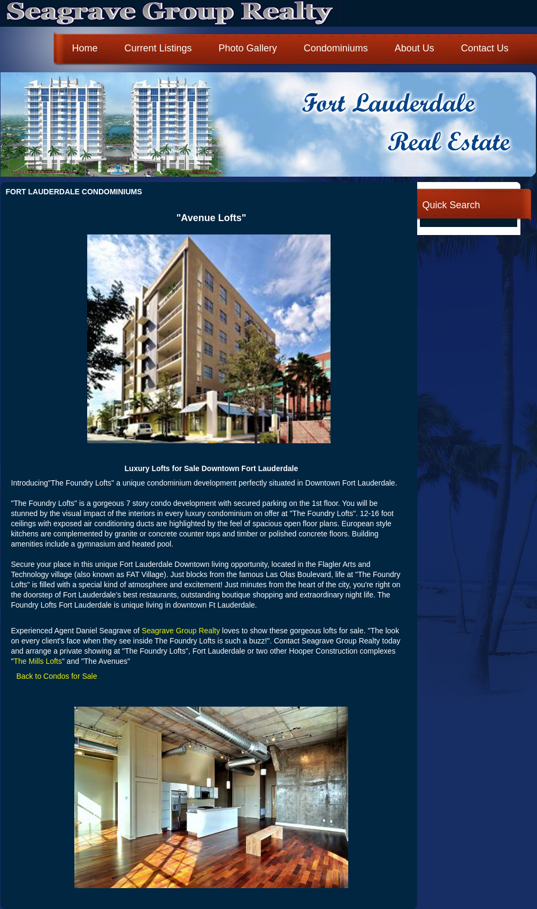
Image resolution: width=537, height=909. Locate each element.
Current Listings (158, 48)
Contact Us (485, 48)
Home (85, 48)
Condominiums (336, 48)
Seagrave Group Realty (181, 630)
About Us (414, 48)
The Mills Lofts (37, 661)
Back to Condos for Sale (57, 676)
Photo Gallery (248, 48)
